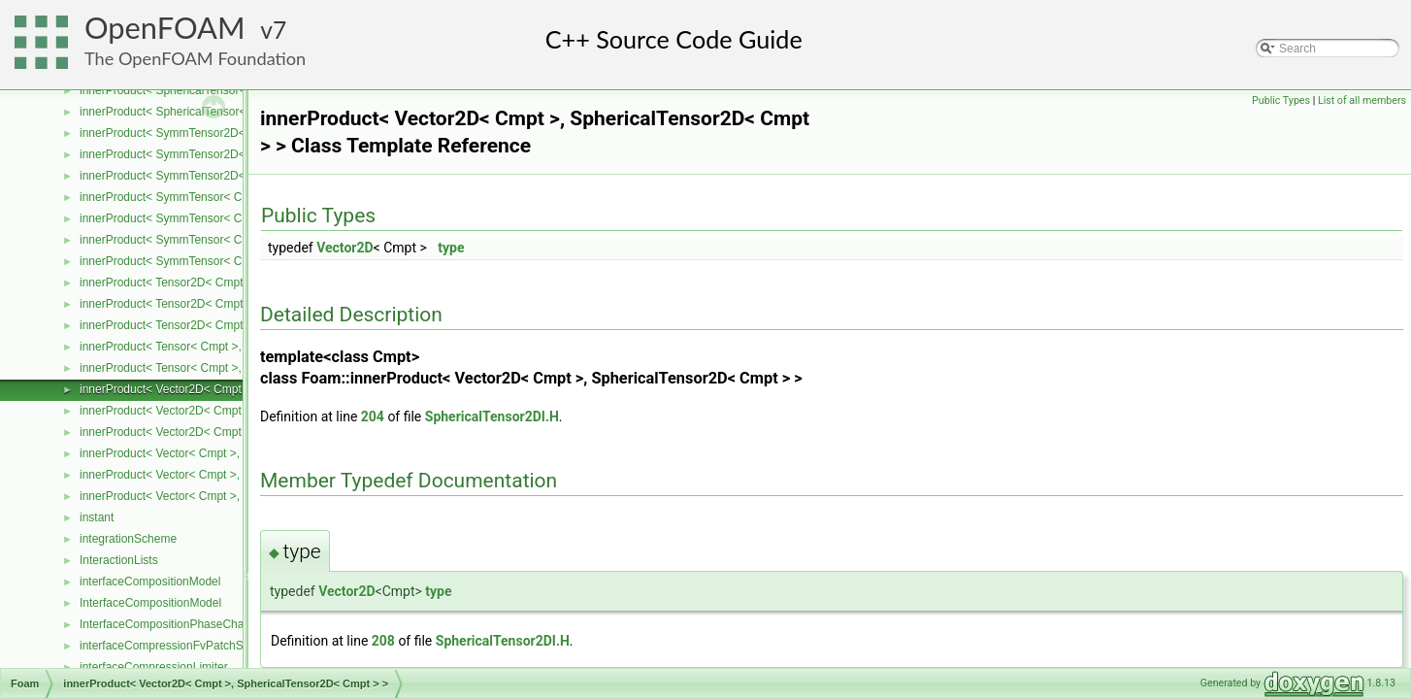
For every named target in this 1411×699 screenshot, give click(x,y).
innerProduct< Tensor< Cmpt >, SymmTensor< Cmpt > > (225, 368)
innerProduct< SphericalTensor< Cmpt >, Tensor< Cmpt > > (233, 90)
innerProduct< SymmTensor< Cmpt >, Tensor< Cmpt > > (225, 240)
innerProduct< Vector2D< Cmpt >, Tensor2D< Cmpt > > (223, 432)
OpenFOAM (165, 28)
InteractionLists (119, 560)
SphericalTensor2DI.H (492, 416)
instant (97, 517)
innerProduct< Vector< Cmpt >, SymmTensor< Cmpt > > (224, 496)
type (451, 247)
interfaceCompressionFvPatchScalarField (187, 645)
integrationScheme (128, 539)
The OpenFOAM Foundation (195, 58)
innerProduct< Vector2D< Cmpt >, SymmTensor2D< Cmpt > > (239, 410)
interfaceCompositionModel (150, 581)
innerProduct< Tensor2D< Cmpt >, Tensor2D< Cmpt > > (223, 304)
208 (383, 641)
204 (372, 416)
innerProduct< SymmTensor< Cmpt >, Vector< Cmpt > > (224, 261)
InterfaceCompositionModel (150, 603)
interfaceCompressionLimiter (154, 667)
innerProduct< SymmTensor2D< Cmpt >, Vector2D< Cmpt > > (239, 176)
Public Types (1281, 100)
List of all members (1362, 100)
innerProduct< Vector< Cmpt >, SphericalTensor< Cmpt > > (232, 475)
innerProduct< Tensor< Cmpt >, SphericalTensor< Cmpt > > (233, 346)
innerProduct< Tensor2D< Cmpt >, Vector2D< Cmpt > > (223, 325)
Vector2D (344, 247)
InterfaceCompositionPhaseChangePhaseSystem (207, 624)
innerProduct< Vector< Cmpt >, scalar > (182, 453)
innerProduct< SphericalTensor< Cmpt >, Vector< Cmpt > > (232, 111)
